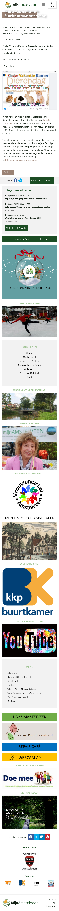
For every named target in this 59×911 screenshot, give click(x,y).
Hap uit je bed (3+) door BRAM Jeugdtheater (26, 198)
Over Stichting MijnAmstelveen (22, 677)
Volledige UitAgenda (16, 228)
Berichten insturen (16, 681)
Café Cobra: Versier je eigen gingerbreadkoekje (27, 206)
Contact (11, 685)
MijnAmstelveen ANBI (17, 697)
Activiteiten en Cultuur (21, 27)
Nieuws (29, 353)
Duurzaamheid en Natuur (41, 27)
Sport (29, 377)
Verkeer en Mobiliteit (30, 373)
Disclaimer (12, 700)
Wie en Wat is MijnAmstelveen (21, 689)
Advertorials (13, 673)
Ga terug (8, 172)
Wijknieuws (29, 369)
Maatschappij (29, 357)
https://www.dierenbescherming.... (21, 159)
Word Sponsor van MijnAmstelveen (24, 693)
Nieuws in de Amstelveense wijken (29, 239)
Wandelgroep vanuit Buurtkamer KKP (23, 218)
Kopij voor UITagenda (41, 180)
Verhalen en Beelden (29, 361)
